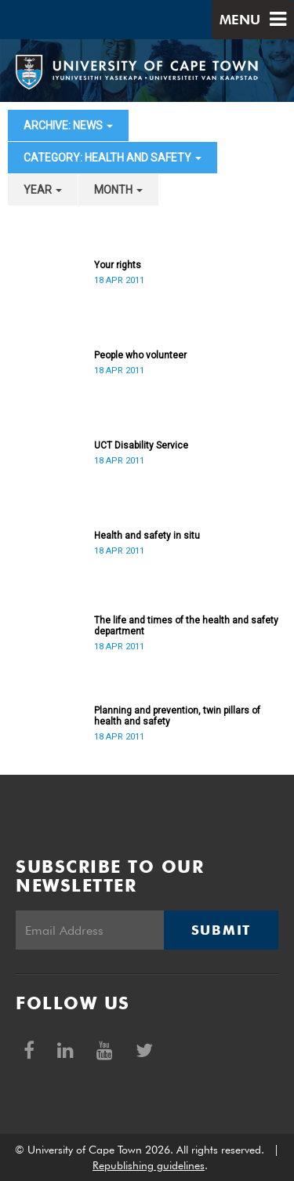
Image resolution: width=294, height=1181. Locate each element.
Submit (221, 930)
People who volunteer (140, 355)
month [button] (118, 190)
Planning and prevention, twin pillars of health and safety (177, 716)
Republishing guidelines (149, 1165)
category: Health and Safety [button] (112, 157)
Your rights (117, 265)
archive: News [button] (68, 125)
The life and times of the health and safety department (186, 626)
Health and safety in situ (147, 535)
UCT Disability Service (141, 445)
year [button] (43, 190)
